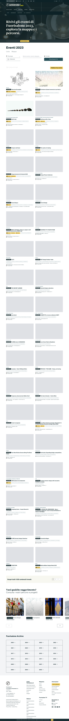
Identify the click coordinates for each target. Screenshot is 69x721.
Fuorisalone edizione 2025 (30, 705)
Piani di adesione (56, 684)
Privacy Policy (8, 706)
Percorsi (20, 9)
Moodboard (29, 690)
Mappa (15, 9)
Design (40, 685)
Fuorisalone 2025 (42, 690)
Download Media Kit (55, 686)
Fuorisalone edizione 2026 (30, 702)
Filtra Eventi (53, 59)
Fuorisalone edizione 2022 (30, 714)
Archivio (40, 692)
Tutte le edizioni (29, 718)
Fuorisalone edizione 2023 (30, 711)
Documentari (41, 703)
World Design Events (30, 688)
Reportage (31, 9)
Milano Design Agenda (31, 685)
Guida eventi (9, 9)
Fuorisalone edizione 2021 (31, 716)
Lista (8, 51)
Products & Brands (42, 704)
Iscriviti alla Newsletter (54, 704)
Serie (40, 701)
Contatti (53, 694)
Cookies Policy (14, 706)
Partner (53, 691)
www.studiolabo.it (10, 696)
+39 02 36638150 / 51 (11, 693)
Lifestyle (40, 687)
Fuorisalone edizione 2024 (30, 708)
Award (26, 9)
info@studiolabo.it (10, 694)
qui (48, 719)
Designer (28, 693)
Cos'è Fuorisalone (55, 689)
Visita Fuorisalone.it (25, 41)
